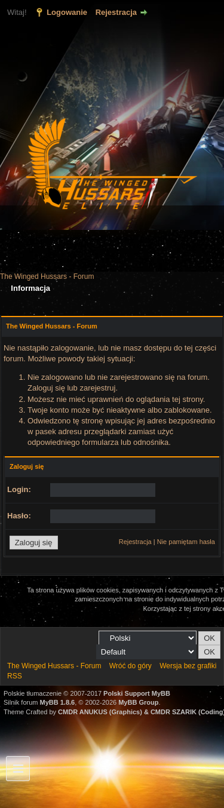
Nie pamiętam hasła (186, 541)
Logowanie (67, 12)
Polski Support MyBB (136, 693)
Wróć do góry (130, 666)
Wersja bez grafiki (187, 666)
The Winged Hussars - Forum (47, 276)
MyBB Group (138, 702)
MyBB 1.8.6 (57, 702)
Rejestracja (116, 12)
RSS (14, 676)
